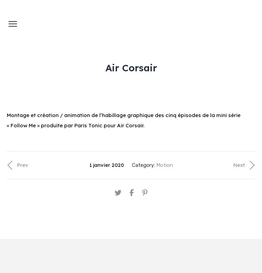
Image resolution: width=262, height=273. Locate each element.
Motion (164, 165)
